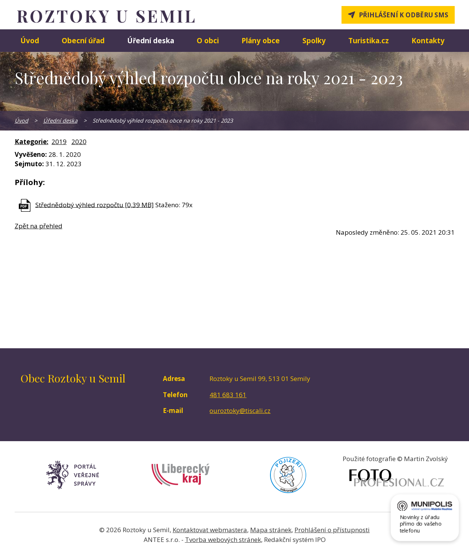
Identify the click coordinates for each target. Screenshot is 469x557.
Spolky (314, 40)
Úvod (29, 40)
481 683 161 (227, 394)
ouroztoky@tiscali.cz (239, 410)
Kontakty (428, 40)
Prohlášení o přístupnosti (332, 529)
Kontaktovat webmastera (210, 529)
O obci (208, 40)
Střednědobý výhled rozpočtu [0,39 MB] (94, 204)
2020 (79, 141)
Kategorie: (32, 141)
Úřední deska (150, 40)
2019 (59, 141)
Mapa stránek (270, 529)
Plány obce (260, 40)
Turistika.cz (368, 40)
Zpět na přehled (38, 226)
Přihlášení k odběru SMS (403, 15)
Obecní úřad (83, 40)
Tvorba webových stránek (223, 539)
